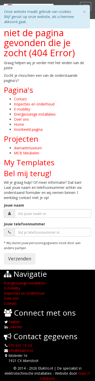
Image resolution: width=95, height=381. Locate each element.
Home (19, 124)
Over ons (21, 119)
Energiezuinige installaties (35, 114)
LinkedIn (15, 326)
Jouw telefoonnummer (24, 224)
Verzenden (19, 259)
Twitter (14, 321)
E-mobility (22, 109)
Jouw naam (14, 205)
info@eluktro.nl (20, 350)
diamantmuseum (28, 148)
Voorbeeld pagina (28, 129)
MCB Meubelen (26, 153)
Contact (20, 99)
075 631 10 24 (20, 345)
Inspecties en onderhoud (34, 104)
